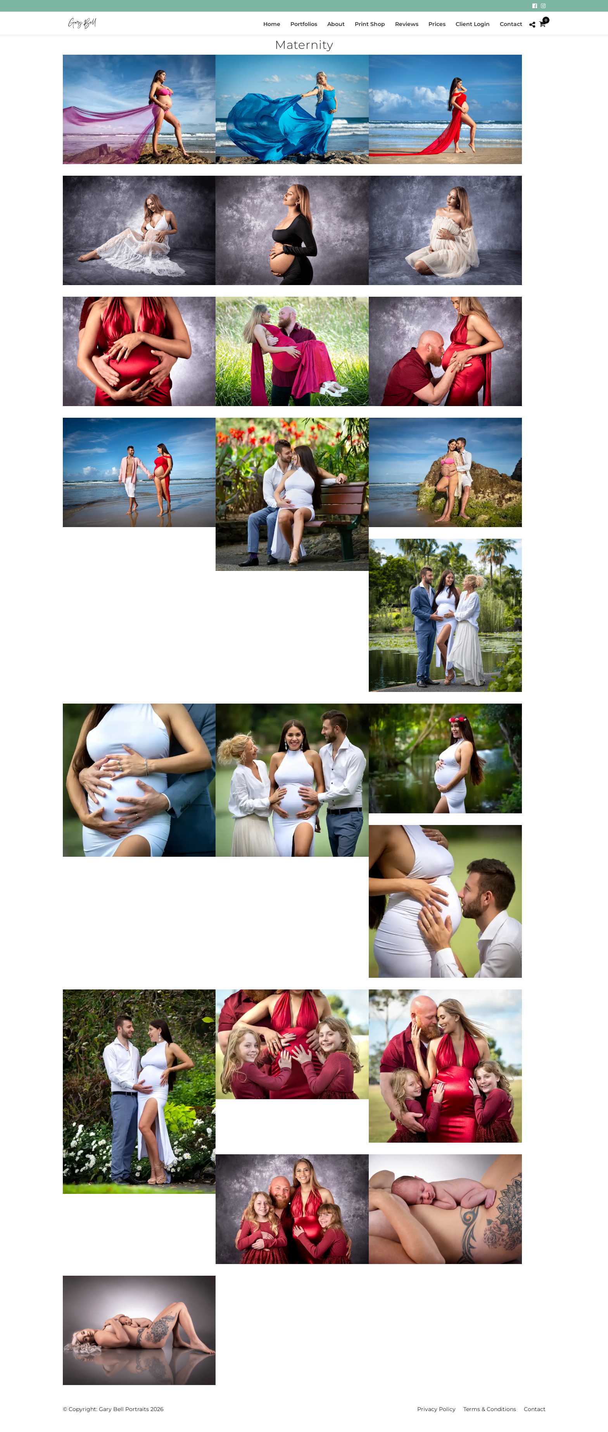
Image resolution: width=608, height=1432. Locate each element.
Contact (511, 24)
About (336, 24)
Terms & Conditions (489, 1409)
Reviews (406, 24)
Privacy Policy (436, 1409)
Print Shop (370, 24)
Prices (437, 24)
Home (271, 24)
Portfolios (303, 24)
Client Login (473, 24)
